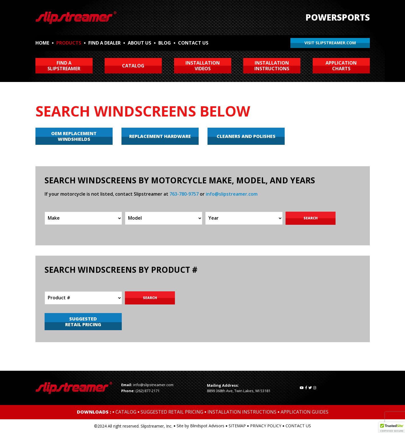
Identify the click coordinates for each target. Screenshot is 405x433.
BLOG (164, 43)
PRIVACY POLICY (265, 425)
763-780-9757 (184, 194)
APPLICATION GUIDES (304, 412)
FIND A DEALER (104, 43)
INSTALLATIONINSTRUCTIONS (271, 66)
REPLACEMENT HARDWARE (160, 136)
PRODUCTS (68, 43)
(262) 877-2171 (147, 390)
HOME (42, 43)
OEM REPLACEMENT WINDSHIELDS (74, 136)
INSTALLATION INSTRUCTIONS (242, 412)
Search (311, 218)
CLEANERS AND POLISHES (246, 136)
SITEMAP (237, 425)
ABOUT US (139, 43)
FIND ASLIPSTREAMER (63, 66)
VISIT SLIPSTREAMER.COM (330, 42)
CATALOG (133, 66)
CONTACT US (193, 43)
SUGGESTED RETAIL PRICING (83, 322)
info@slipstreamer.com (232, 194)
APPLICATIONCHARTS (341, 66)
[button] (392, 427)
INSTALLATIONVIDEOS (202, 66)
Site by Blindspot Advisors (200, 425)
